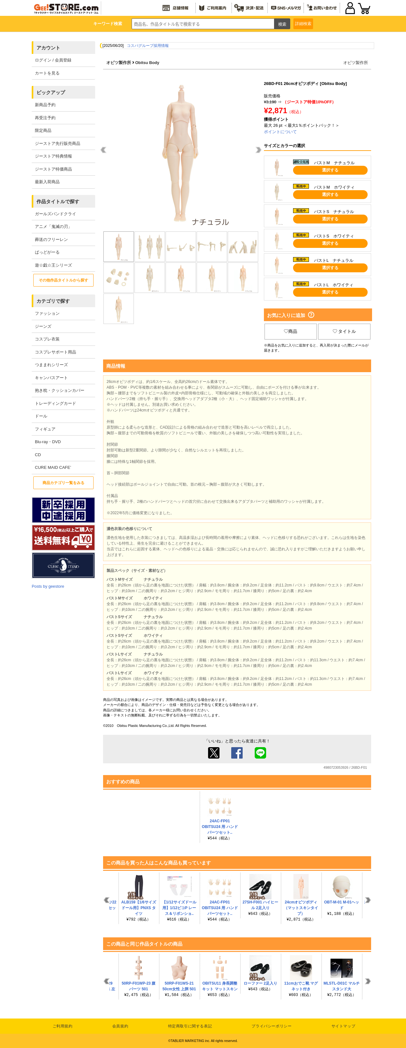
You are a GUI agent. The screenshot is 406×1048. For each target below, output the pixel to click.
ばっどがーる (47, 252)
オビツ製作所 (118, 62)
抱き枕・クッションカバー (59, 390)
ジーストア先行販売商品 (57, 143)
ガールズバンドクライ (55, 213)
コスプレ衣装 (47, 339)
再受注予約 (45, 117)
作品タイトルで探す (57, 201)
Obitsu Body (147, 62)
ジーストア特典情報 (53, 156)
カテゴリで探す (53, 301)
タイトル (344, 331)
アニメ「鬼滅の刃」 (53, 226)
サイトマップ (343, 1026)
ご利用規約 (63, 1026)
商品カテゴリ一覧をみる (63, 483)
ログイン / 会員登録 (53, 60)
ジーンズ (43, 326)
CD (38, 454)
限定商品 (43, 130)
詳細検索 (303, 23)
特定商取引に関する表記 (190, 1026)
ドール (41, 416)
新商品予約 (45, 104)
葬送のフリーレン (51, 239)
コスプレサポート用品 (55, 352)
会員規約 (120, 1026)
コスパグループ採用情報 (148, 45)
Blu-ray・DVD (48, 441)
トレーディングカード (55, 403)
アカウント (48, 47)
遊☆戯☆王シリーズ (53, 265)
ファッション (47, 313)
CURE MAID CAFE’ (53, 467)
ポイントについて (280, 131)
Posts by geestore (48, 586)
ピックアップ (50, 92)
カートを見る (47, 73)
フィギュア (45, 429)
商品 (290, 331)
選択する (330, 170)
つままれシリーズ (51, 364)
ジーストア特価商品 (53, 169)
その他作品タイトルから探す (63, 280)
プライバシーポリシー (271, 1026)
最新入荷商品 (47, 181)
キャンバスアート (51, 377)
